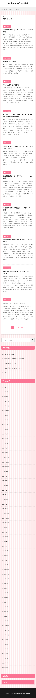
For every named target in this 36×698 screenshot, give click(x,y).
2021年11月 (5, 406)
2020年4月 (5, 495)
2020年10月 (5, 466)
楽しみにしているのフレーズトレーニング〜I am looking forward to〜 (17, 116)
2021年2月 (5, 448)
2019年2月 (5, 560)
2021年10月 (5, 410)
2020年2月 (5, 504)
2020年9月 (5, 471)
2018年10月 (5, 579)
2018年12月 (5, 569)
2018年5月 (5, 602)
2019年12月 (5, 513)
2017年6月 (5, 653)
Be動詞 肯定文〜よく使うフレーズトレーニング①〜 (17, 272)
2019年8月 (5, 532)
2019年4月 (5, 551)
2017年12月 (5, 625)
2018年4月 (5, 607)
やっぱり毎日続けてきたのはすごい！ (12, 368)
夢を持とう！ (5, 372)
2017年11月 (5, 630)
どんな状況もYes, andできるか (10, 363)
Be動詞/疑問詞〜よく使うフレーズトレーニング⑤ (18, 31)
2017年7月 (5, 649)
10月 (17, 9)
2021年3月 (5, 443)
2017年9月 (5, 639)
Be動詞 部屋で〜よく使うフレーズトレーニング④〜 (17, 177)
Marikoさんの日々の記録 (18, 3)
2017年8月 (5, 644)
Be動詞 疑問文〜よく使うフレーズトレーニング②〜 (17, 241)
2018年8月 (5, 588)
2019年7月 (5, 537)
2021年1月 (5, 452)
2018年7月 (5, 593)
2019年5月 (5, 546)
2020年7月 (5, 480)
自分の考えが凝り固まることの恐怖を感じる (13, 358)
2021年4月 (5, 438)
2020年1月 (5, 509)
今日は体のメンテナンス (11, 61)
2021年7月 (5, 424)
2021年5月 (5, 434)
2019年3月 (5, 555)
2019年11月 (5, 518)
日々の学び (7, 26)
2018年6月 (5, 597)
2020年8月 (5, 476)
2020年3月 (5, 499)
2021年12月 (5, 401)
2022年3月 (5, 387)
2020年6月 (5, 485)
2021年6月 (5, 429)
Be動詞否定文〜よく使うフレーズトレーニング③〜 (17, 209)
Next (22, 327)
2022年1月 (5, 396)
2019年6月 (5, 541)
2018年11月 (5, 574)
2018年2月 (5, 616)
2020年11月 (5, 462)
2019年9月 (5, 527)
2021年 (11, 9)
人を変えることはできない (11, 85)
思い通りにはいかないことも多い (13, 303)
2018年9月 (5, 583)
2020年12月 (5, 457)
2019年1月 (5, 565)
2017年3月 (5, 667)
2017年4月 (5, 663)
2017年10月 (5, 635)
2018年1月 (5, 621)
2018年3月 (5, 611)
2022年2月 (5, 392)
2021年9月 (5, 415)
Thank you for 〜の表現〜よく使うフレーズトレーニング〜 (18, 147)
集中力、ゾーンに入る (8, 354)
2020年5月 (5, 490)
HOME (5, 9)
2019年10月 (5, 523)
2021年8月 (5, 420)
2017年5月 (5, 658)
